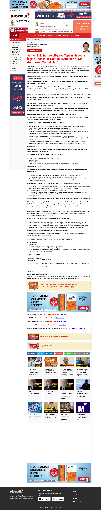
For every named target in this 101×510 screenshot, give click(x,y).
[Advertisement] (17, 143)
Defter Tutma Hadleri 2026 (65, 10)
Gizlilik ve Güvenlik (76, 501)
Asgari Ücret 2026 (45, 10)
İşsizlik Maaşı (16, 56)
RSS (73, 10)
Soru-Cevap (14, 63)
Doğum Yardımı (15, 47)
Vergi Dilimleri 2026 (55, 10)
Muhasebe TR (43, 507)
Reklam (83, 10)
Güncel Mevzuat (15, 54)
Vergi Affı (14, 68)
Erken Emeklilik (16, 49)
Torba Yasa (14, 66)
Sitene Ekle (77, 10)
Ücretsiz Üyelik (75, 495)
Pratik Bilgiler (14, 61)
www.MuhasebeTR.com (39, 274)
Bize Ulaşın (88, 10)
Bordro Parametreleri (16, 45)
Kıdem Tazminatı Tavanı (17, 59)
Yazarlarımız (14, 70)
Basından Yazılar (15, 44)
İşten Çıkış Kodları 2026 (17, 57)
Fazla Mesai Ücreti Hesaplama (16, 52)
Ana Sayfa (38, 10)
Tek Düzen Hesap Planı (17, 65)
